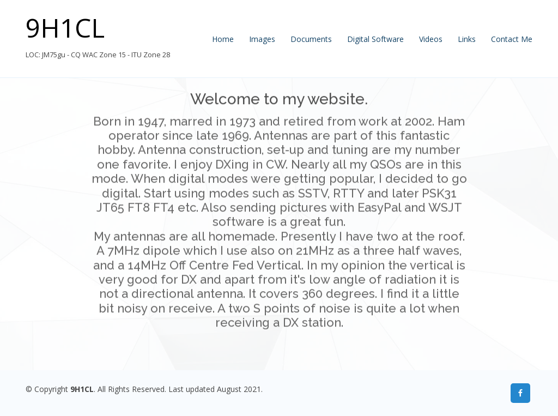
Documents (311, 39)
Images (262, 39)
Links (467, 39)
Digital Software (375, 39)
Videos (430, 39)
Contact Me (511, 39)
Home (223, 39)
